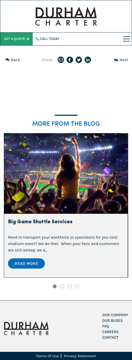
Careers (110, 332)
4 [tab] (77, 286)
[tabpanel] (66, 205)
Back (12, 59)
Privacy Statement (80, 356)
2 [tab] (62, 286)
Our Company (115, 315)
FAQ (105, 326)
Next (121, 59)
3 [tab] (70, 286)
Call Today (48, 39)
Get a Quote (16, 39)
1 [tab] (55, 286)
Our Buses (112, 320)
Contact (110, 337)
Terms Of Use (47, 356)
